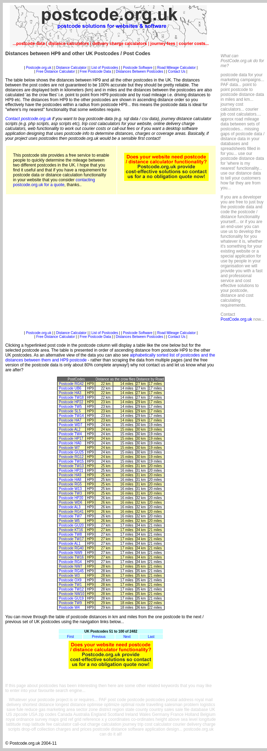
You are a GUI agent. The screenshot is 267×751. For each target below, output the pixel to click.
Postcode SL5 (70, 411)
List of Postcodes (104, 68)
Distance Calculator (71, 68)
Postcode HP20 (71, 498)
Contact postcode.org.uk (28, 118)
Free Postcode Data (95, 71)
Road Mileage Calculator (176, 68)
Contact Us (177, 71)
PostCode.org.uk (236, 319)
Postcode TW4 (70, 434)
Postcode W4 (69, 607)
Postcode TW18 (71, 397)
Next (127, 637)
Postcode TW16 (71, 557)
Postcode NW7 (70, 566)
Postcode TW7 (70, 516)
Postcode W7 (69, 448)
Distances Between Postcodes (139, 71)
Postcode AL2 (70, 429)
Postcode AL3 (70, 507)
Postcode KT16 (71, 530)
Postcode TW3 (70, 493)
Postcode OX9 (70, 580)
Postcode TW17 (71, 539)
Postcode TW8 (70, 534)
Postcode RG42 (71, 384)
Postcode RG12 (71, 457)
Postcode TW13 (71, 466)
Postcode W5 (69, 521)
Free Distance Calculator (55, 71)
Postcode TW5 (70, 407)
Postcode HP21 (71, 470)
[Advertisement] (66, 265)
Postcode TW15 (71, 461)
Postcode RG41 (71, 512)
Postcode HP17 (71, 438)
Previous (99, 637)
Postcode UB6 (70, 388)
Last (151, 637)
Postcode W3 (69, 575)
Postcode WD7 (70, 425)
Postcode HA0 (70, 443)
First (70, 637)
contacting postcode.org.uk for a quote (54, 182)
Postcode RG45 (71, 571)
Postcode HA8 (70, 480)
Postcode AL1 (70, 544)
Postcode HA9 (70, 475)
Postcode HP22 (71, 402)
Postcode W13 (70, 489)
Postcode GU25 (71, 452)
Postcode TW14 (71, 416)
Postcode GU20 (71, 525)
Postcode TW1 (70, 585)
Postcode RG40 (71, 548)
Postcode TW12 (71, 589)
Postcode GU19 (71, 598)
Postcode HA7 (70, 420)
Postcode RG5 (70, 484)
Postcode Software (137, 68)
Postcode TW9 (70, 603)
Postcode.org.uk (38, 68)
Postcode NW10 (71, 594)
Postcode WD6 (70, 502)
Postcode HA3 (70, 393)
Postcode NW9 (70, 553)
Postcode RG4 (70, 562)
